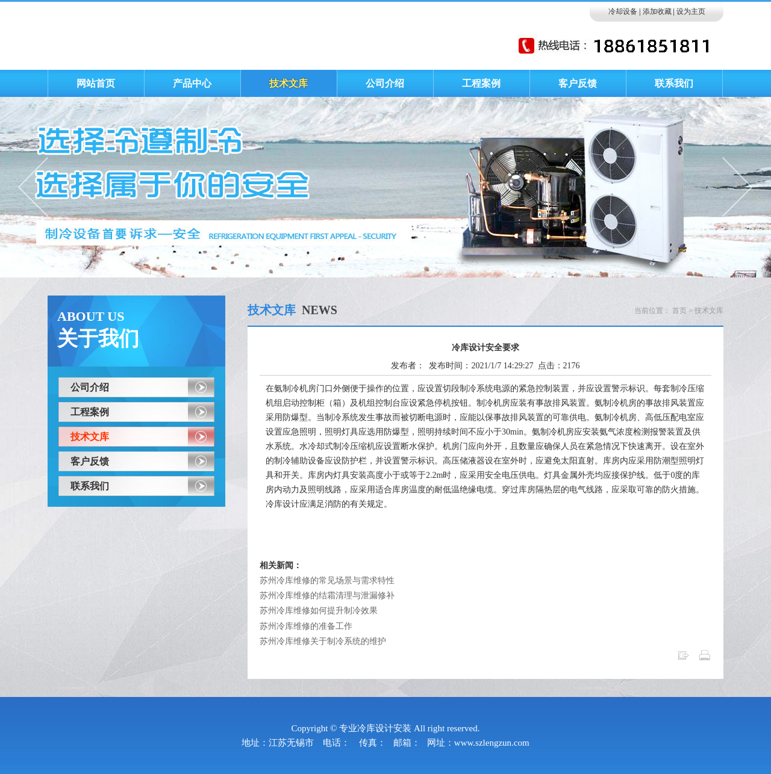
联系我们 (89, 486)
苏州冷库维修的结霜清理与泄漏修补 (327, 595)
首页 (679, 310)
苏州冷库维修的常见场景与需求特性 (327, 580)
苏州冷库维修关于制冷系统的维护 (323, 641)
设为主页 (690, 11)
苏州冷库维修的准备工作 (306, 626)
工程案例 (89, 412)
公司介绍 (89, 387)
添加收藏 (657, 11)
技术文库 (89, 437)
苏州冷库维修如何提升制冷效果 (319, 610)
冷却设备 (622, 11)
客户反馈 (89, 461)
